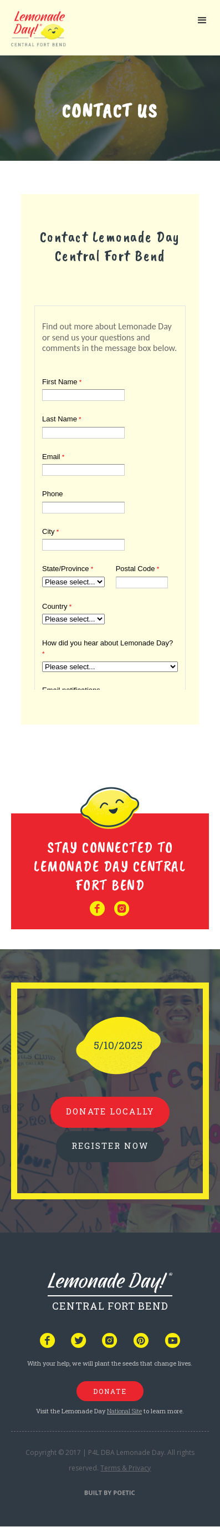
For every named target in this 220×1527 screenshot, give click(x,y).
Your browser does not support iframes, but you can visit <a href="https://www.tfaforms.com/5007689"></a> (110, 495)
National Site (124, 1411)
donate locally (110, 1111)
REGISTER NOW (110, 1145)
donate (110, 1391)
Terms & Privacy (125, 1468)
